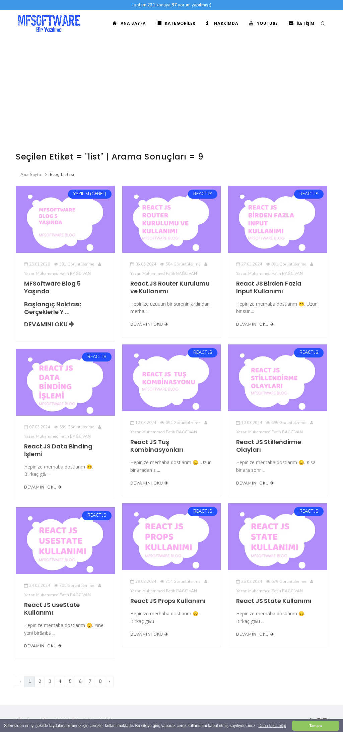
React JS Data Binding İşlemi (58, 450)
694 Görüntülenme (180, 422)
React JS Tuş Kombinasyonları (156, 446)
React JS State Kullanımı (274, 601)
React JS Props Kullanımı (168, 601)
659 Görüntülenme (74, 427)
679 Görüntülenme (286, 581)
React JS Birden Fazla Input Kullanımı (268, 287)
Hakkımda (222, 23)
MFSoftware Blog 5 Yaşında (52, 287)
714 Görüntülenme (180, 581)
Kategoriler (176, 23)
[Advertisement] (171, 87)
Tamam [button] (315, 726)
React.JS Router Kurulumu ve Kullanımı (170, 287)
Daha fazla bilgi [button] (272, 725)
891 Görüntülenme (286, 264)
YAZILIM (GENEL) (89, 194)
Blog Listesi (62, 174)
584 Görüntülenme (180, 264)
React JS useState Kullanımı (52, 609)
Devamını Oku (49, 324)
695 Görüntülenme (286, 422)
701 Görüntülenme (74, 585)
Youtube (263, 23)
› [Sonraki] (109, 681)
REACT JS (202, 194)
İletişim (302, 23)
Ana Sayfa (129, 23)
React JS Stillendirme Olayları (268, 446)
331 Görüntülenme (74, 264)
